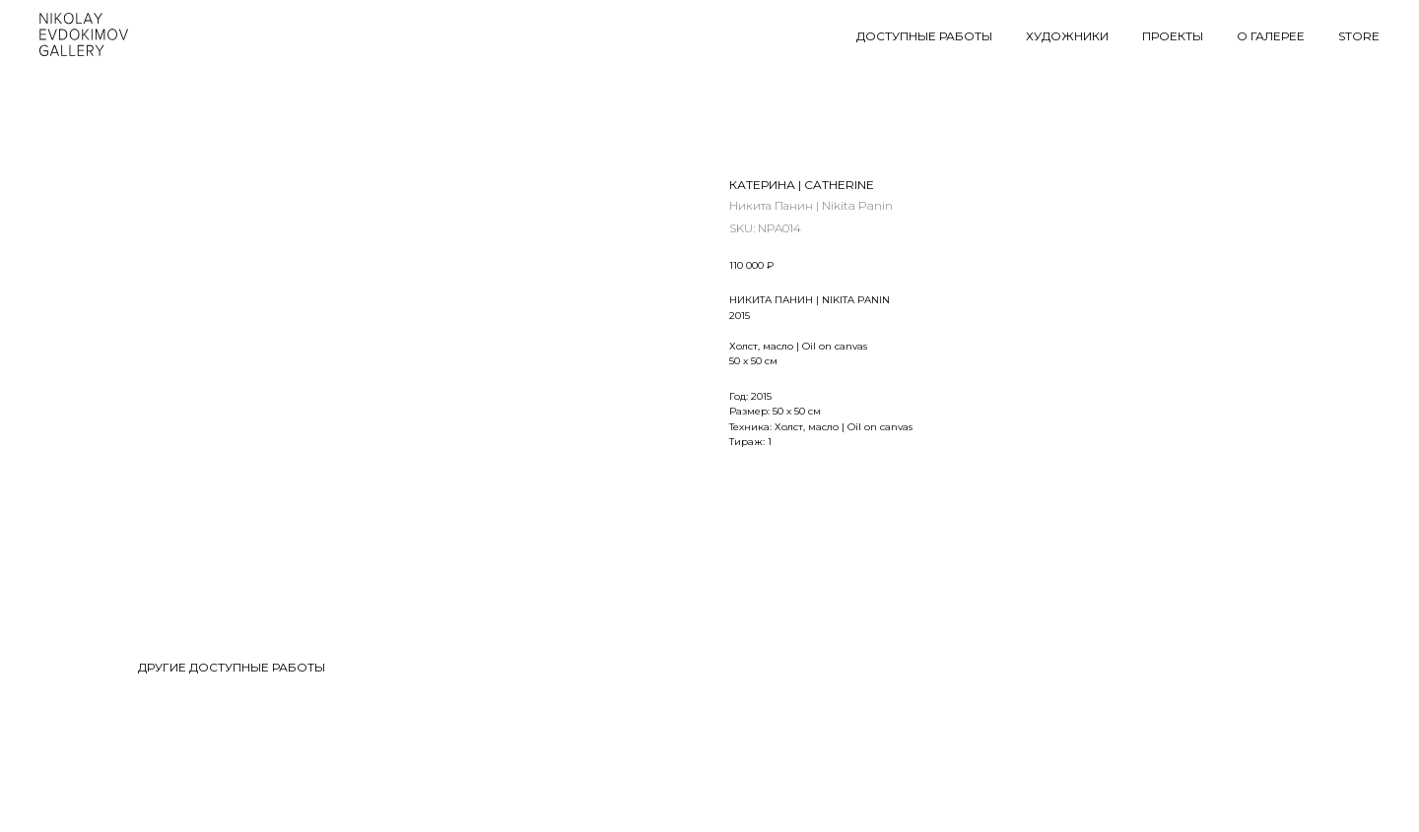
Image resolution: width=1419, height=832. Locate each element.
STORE (1359, 36)
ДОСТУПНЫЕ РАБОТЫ (924, 36)
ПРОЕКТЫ (1172, 36)
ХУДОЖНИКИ (1067, 36)
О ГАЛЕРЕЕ (1271, 36)
